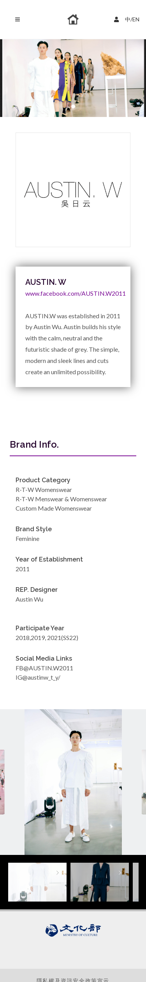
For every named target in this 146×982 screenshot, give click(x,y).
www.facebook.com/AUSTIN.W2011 (75, 293)
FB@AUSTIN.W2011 (44, 668)
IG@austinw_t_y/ (38, 677)
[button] (73, 106)
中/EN (127, 18)
